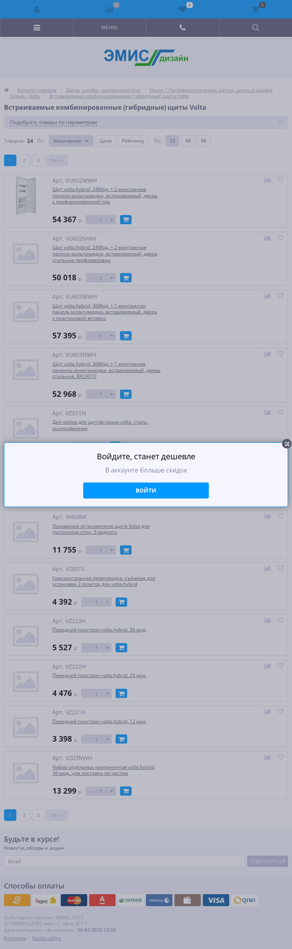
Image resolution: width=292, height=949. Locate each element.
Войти (146, 490)
